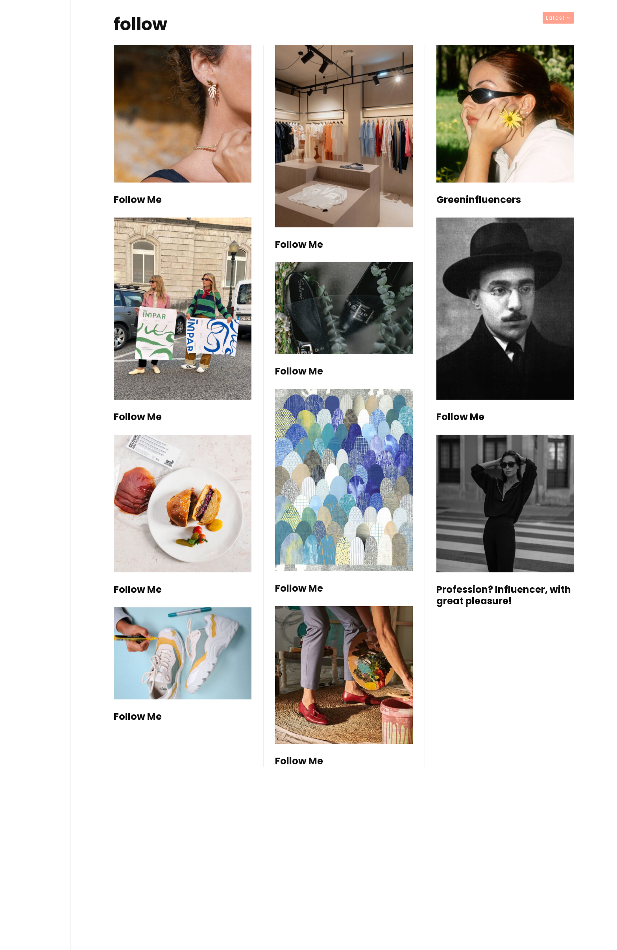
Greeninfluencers (478, 200)
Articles (35, 515)
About (35, 566)
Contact (35, 583)
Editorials (35, 498)
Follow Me (138, 200)
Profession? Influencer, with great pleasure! (503, 595)
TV (35, 533)
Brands (35, 549)
